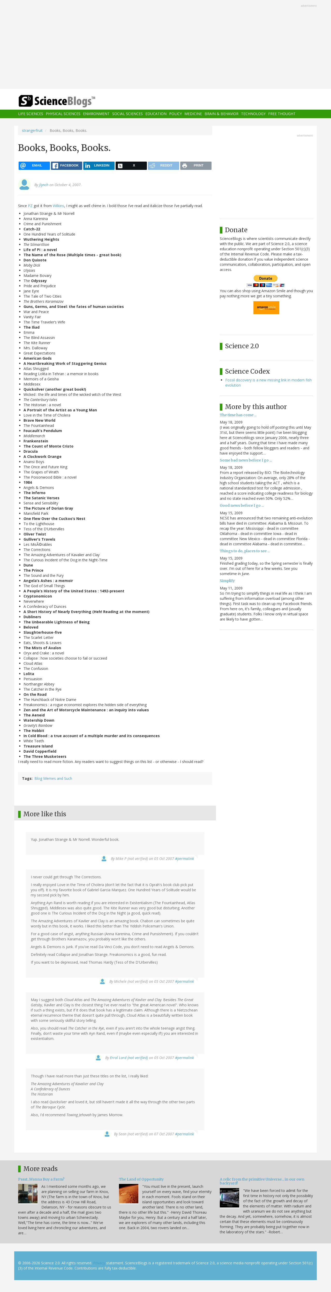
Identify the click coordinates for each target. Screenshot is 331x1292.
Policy (175, 114)
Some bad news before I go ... (246, 460)
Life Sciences (30, 114)
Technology (253, 114)
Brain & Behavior (221, 114)
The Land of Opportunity (141, 1179)
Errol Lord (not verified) (129, 1057)
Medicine (193, 114)
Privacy (99, 1262)
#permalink (184, 858)
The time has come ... (238, 415)
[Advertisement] (165, 45)
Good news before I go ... (242, 505)
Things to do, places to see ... (245, 551)
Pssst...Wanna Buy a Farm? (41, 1179)
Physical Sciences (63, 114)
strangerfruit (32, 130)
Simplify (227, 580)
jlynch (43, 184)
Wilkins (58, 205)
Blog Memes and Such (53, 778)
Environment (96, 114)
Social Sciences (127, 114)
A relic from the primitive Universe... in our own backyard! (262, 1181)
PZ (30, 205)
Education (156, 114)
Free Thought (282, 114)
